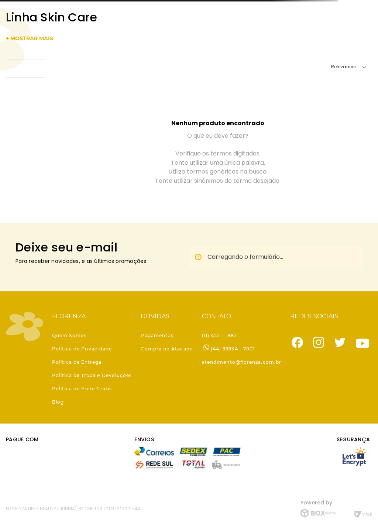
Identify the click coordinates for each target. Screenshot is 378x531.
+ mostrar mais (29, 38)
